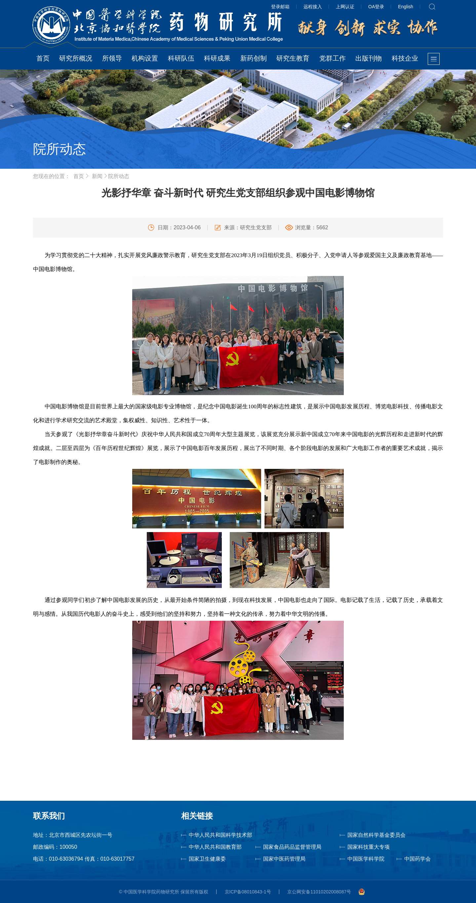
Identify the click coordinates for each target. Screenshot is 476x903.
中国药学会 (417, 859)
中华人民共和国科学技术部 (220, 835)
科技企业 (405, 58)
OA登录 (376, 6)
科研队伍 (181, 58)
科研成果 (217, 58)
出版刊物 (368, 58)
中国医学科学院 (365, 859)
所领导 (112, 58)
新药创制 (253, 58)
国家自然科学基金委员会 (376, 835)
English (405, 6)
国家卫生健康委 (216, 859)
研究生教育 (292, 58)
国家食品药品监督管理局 (292, 847)
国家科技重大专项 (368, 847)
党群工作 (332, 58)
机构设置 (145, 58)
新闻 (97, 176)
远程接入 (312, 6)
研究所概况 (75, 58)
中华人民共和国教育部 (215, 847)
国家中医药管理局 (295, 859)
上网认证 (345, 6)
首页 (43, 58)
